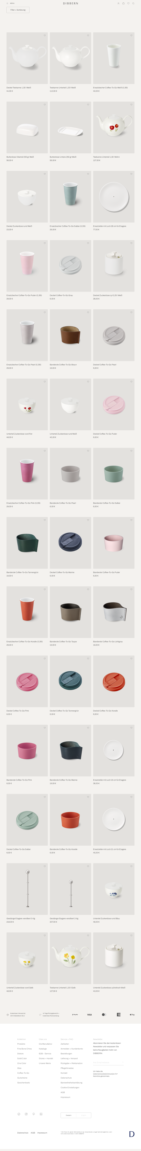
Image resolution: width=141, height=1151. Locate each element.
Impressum (65, 1097)
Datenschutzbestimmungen (104, 1074)
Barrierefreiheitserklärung (71, 1083)
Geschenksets (23, 1083)
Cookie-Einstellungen (70, 1087)
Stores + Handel (46, 1058)
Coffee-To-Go (23, 1073)
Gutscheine (22, 1078)
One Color (21, 1063)
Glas (19, 1068)
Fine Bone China (24, 1049)
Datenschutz (66, 1078)
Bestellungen (66, 1054)
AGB (63, 1092)
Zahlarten (65, 1044)
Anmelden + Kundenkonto (72, 1049)
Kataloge (43, 1049)
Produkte (21, 1044)
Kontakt (64, 1073)
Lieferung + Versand (69, 1058)
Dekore (20, 1054)
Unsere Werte (45, 1063)
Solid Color (22, 1058)
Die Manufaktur (45, 1044)
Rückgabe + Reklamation (71, 1063)
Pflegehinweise (67, 1068)
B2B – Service (45, 1054)
